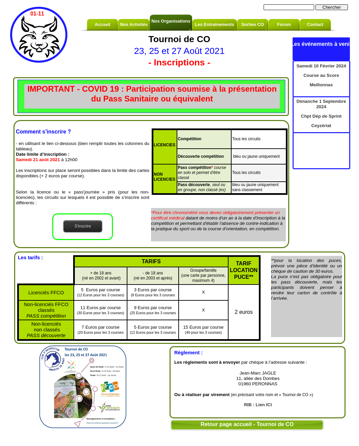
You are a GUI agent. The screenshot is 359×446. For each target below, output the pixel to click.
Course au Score (321, 75)
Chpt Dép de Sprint (321, 116)
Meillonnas (321, 84)
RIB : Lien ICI (258, 404)
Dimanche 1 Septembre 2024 (321, 104)
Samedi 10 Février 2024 (321, 65)
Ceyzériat (321, 125)
